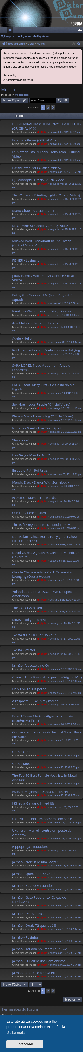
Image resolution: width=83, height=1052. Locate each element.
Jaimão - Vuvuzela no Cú (30, 665)
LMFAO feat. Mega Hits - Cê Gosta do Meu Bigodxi (44, 387)
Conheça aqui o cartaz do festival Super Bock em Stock (46, 734)
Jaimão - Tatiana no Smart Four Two (39, 949)
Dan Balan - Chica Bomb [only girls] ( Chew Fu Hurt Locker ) (44, 538)
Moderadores (22, 94)
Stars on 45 (20, 440)
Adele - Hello (22, 338)
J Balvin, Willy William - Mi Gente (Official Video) (43, 277)
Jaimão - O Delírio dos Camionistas (38, 961)
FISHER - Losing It (25, 260)
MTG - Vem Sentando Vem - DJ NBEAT (41, 225)
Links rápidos (4, 30)
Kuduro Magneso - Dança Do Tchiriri (40, 791)
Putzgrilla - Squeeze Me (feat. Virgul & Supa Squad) (45, 297)
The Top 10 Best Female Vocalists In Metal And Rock (44, 777)
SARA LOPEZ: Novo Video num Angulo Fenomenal (41, 367)
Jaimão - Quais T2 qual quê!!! (34, 925)
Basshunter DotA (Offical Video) (36, 168)
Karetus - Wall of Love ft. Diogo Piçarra (41, 311)
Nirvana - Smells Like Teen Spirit (37, 428)
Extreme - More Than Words (34, 497)
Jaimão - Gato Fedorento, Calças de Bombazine (39, 899)
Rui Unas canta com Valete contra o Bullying (46, 350)
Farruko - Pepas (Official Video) (36, 140)
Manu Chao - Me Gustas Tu (33, 210)
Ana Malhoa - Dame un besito (35, 323)
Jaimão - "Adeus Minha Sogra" (35, 862)
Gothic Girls (21, 752)
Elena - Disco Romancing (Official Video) (42, 416)
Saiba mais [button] (16, 1033)
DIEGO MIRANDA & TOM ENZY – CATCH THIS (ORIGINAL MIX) (46, 126)
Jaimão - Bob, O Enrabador (32, 885)
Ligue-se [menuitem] (74, 30)
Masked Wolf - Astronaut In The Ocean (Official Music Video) (41, 243)
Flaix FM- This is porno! (29, 689)
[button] (53, 107)
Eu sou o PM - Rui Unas (30, 470)
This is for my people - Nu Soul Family (41, 524)
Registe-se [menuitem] (80, 30)
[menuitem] (79, 43)
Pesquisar (9, 36)
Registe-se (43, 36)
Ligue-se (26, 36)
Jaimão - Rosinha (25, 937)
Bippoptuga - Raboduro (30, 846)
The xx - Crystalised (27, 607)
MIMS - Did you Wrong (29, 619)
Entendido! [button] (25, 1044)
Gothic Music (22, 763)
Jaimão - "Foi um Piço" (29, 913)
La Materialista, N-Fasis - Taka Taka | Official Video (46, 154)
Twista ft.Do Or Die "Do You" (34, 635)
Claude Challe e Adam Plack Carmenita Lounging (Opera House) (42, 574)
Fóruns (10, 30)
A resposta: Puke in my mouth (35, 701)
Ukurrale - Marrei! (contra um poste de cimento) (42, 832)
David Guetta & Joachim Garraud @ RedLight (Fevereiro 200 (46, 554)
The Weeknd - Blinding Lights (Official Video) (46, 195)
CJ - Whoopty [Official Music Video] (38, 180)
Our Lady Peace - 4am (29, 512)
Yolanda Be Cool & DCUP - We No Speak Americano (43, 593)
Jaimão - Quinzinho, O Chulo (34, 873)
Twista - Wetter (23, 650)
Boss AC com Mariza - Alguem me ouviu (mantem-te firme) (42, 718)
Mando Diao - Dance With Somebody (40, 482)
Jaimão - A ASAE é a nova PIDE (35, 972)
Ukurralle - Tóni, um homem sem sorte (42, 818)
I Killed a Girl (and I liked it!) (33, 803)
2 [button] (48, 108)
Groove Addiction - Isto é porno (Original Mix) (47, 677)
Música (8, 89)
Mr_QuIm (42, 132)
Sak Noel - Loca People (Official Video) (41, 404)
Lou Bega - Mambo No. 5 (31, 455)
